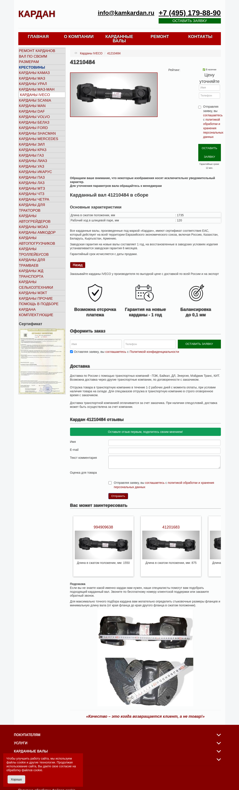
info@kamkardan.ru (126, 12)
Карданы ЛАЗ (32, 183)
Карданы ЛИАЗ (33, 161)
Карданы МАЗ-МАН (37, 89)
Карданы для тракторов (32, 208)
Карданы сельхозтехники (36, 285)
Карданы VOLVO (34, 117)
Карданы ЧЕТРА (34, 199)
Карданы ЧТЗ (31, 194)
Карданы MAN (32, 106)
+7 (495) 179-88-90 (190, 13)
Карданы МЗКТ (33, 293)
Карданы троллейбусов (34, 252)
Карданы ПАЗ (32, 177)
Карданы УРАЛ (33, 84)
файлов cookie (32, 770)
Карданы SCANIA (35, 100)
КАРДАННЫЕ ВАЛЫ (119, 38)
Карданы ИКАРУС (35, 172)
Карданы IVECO (35, 95)
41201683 (171, 514)
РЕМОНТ (160, 36)
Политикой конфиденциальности (154, 339)
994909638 (103, 514)
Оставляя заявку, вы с (126, 339)
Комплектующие (36, 315)
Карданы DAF (32, 111)
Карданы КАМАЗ (34, 73)
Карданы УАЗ (31, 166)
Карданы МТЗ (32, 188)
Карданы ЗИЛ (32, 144)
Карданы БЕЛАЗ (34, 122)
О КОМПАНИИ (79, 36)
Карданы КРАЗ (33, 150)
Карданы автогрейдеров (35, 219)
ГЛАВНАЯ (38, 36)
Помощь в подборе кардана (39, 307)
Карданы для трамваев (32, 263)
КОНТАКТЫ (200, 36)
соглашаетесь (213, 115)
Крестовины (32, 67)
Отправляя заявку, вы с (211, 122)
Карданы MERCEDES (38, 139)
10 (127, 459)
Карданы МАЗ (32, 78)
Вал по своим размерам (33, 59)
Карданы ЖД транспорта (31, 274)
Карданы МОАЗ (33, 227)
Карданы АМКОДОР (37, 232)
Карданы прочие (36, 298)
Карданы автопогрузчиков (37, 241)
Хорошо (16, 779)
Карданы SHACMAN (37, 133)
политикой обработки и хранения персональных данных (213, 128)
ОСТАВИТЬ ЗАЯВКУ (209, 147)
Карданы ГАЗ (31, 155)
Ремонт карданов (37, 51)
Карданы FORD (33, 128)
